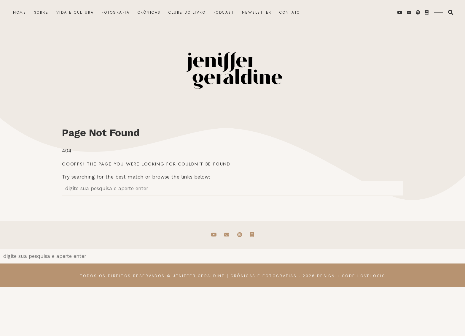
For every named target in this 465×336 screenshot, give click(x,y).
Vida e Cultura (75, 12)
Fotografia (116, 12)
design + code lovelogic (351, 276)
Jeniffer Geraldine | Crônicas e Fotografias (235, 276)
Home (19, 12)
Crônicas (149, 12)
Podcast (224, 12)
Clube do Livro (187, 12)
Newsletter (257, 12)
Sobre (41, 12)
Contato (289, 12)
